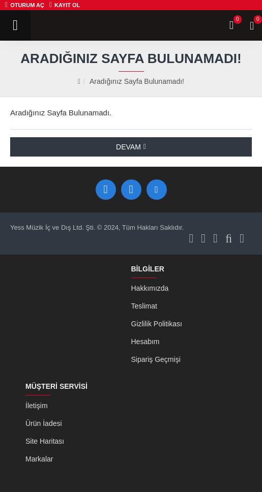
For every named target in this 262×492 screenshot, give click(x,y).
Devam (128, 147)
